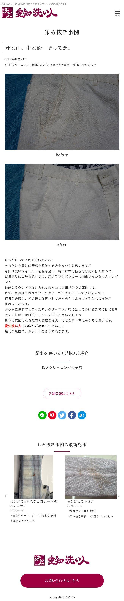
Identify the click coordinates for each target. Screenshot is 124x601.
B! (81, 415)
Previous (6, 496)
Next (118, 496)
